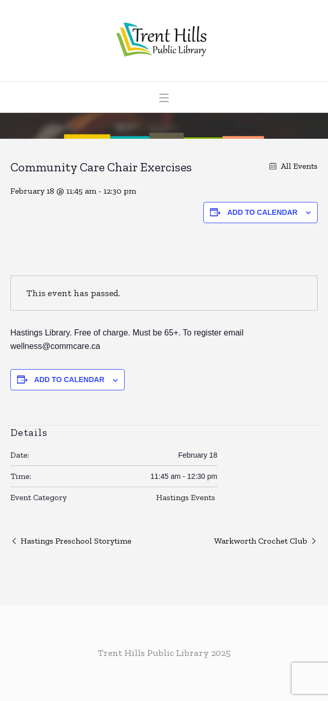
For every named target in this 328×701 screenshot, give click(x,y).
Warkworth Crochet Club (260, 541)
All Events (298, 166)
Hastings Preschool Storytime (76, 541)
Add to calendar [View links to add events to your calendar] (262, 212)
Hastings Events (185, 497)
